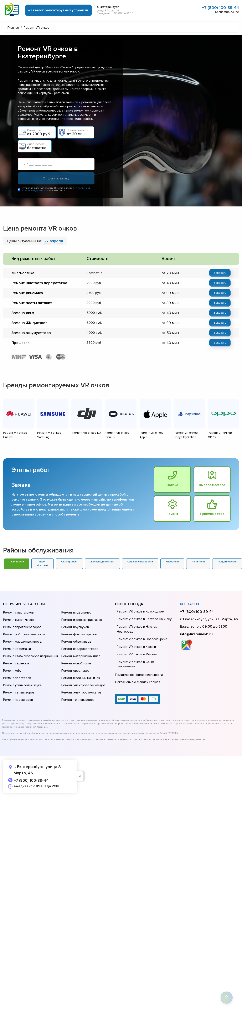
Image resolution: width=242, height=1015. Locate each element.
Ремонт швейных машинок (80, 678)
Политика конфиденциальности (139, 675)
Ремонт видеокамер (76, 612)
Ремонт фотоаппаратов (79, 634)
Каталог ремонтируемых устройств (59, 10)
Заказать (219, 273)
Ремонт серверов (16, 663)
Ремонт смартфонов (18, 612)
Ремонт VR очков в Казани (136, 647)
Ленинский (198, 561)
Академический (227, 561)
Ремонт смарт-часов (18, 620)
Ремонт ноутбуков (75, 627)
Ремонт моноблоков (76, 663)
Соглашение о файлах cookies (137, 682)
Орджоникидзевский (140, 561)
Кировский (172, 561)
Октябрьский (69, 561)
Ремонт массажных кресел (23, 641)
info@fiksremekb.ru (196, 634)
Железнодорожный (102, 561)
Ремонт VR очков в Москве (137, 654)
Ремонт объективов (76, 641)
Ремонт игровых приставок (81, 620)
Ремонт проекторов (18, 700)
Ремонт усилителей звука (22, 685)
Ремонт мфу (12, 671)
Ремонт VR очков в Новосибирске (142, 639)
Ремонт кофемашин (17, 649)
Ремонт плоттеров (17, 678)
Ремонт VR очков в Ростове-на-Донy (144, 619)
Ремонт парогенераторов (22, 627)
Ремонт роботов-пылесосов (24, 634)
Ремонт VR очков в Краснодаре (140, 611)
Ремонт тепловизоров (77, 700)
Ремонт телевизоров (19, 692)
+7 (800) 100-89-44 (220, 8)
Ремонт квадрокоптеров (79, 649)
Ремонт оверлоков (75, 671)
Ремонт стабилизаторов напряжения (30, 656)
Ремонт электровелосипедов (83, 685)
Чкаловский (17, 561)
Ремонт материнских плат (80, 656)
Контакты (189, 604)
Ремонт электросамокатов (81, 692)
